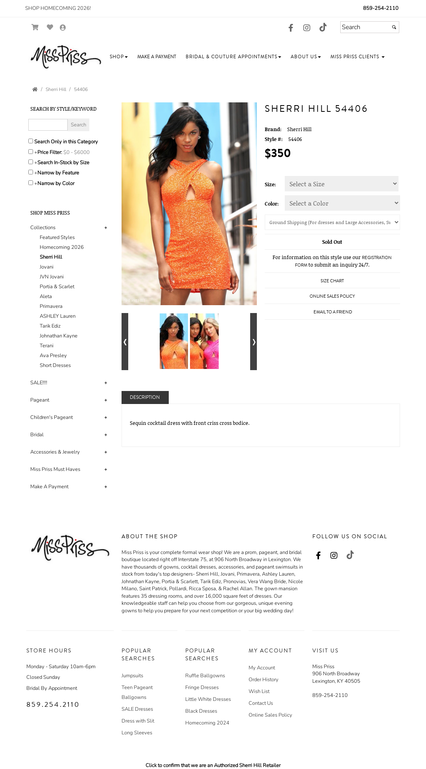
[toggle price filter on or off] (30, 151)
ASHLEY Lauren (58, 316)
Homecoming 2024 (207, 722)
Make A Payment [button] (49, 486)
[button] (119, 57)
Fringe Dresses (202, 687)
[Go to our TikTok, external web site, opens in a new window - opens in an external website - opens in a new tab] (322, 27)
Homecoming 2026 (62, 247)
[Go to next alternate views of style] (253, 341)
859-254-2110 (380, 8)
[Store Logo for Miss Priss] (65, 57)
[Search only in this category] (30, 141)
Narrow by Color (55, 183)
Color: (272, 203)
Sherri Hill (51, 257)
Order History (263, 679)
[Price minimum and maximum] (79, 152)
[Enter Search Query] (48, 125)
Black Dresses (201, 711)
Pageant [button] (39, 400)
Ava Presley (53, 355)
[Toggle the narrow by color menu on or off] (30, 182)
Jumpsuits (132, 675)
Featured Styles (57, 237)
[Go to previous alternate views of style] (125, 341)
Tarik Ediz (50, 326)
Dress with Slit (138, 721)
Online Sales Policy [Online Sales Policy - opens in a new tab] (332, 296)
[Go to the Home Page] (35, 89)
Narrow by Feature (58, 172)
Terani (46, 345)
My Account (262, 667)
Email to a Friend (333, 312)
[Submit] (394, 27)
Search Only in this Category (66, 141)
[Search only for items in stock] (30, 161)
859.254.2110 (53, 704)
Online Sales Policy (270, 715)
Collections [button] (42, 227)
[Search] (369, 27)
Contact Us (261, 703)
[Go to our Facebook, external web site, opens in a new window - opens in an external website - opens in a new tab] (291, 28)
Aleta (46, 296)
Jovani (46, 267)
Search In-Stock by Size (63, 162)
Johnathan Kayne (58, 335)
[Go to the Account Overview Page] (63, 28)
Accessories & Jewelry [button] (55, 452)
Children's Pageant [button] (51, 417)
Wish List (259, 691)
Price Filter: (49, 152)
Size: (270, 184)
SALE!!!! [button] (38, 382)
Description (145, 397)
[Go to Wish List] (50, 27)
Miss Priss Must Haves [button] (55, 469)
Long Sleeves (137, 732)
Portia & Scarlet (57, 286)
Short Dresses (55, 365)
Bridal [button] (37, 434)
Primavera (51, 306)
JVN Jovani (52, 276)
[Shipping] (332, 222)
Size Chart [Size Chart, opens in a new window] (332, 281)
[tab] (70, 296)
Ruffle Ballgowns (205, 675)
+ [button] (105, 227)
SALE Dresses (137, 709)
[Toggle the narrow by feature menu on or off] (30, 172)
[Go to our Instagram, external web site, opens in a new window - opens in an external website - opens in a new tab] (307, 28)
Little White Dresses (208, 699)
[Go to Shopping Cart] (35, 27)
